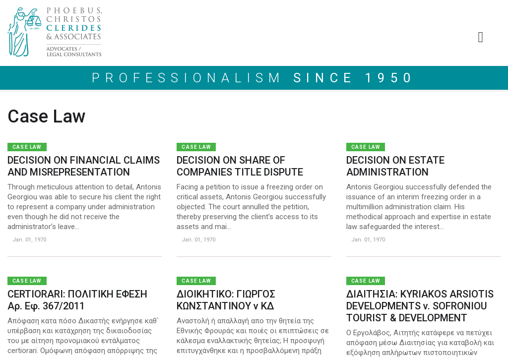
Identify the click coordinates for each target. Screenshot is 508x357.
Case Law (27, 147)
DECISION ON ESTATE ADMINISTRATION (395, 166)
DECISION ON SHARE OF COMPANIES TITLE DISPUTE (240, 166)
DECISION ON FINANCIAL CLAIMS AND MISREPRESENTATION (83, 166)
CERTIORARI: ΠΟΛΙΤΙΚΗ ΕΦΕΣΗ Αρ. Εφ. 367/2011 (77, 300)
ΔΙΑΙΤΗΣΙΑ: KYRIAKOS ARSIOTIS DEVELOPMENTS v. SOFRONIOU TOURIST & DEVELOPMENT (420, 306)
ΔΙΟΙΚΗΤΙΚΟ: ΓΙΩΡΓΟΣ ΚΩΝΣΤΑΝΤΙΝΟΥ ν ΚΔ (226, 300)
